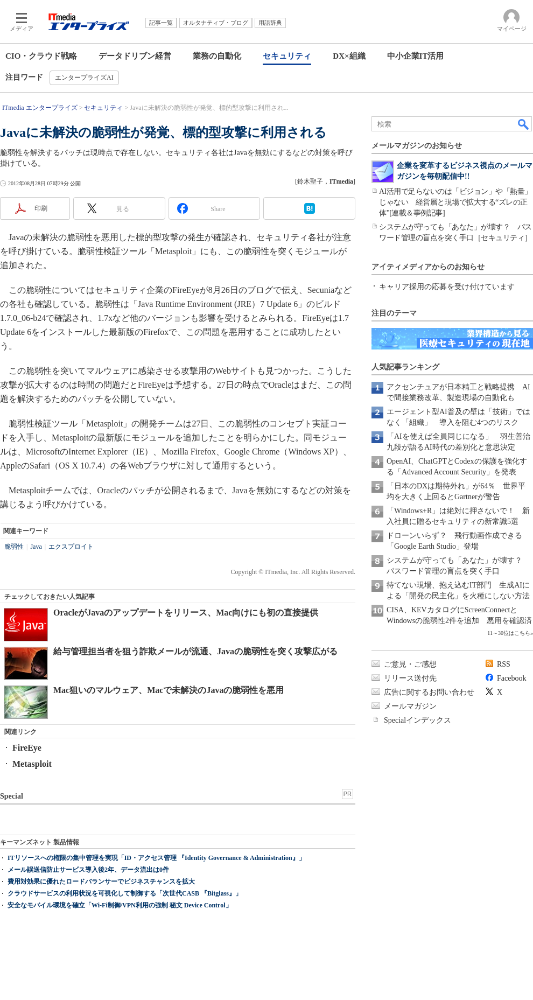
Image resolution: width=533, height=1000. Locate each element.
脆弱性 (14, 546)
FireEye (26, 747)
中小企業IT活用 (415, 56)
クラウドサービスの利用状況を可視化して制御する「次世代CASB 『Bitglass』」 (125, 893)
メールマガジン (410, 706)
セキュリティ (287, 56)
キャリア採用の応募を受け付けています (447, 287)
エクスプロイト (71, 546)
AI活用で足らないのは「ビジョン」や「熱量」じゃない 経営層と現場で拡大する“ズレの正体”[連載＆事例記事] (455, 202)
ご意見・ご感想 (410, 664)
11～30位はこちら (508, 633)
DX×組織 (349, 56)
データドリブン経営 (135, 56)
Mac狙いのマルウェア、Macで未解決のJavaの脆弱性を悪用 (168, 690)
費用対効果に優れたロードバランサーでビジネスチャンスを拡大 (101, 881)
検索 (524, 123)
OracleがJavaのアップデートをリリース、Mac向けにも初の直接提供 (185, 612)
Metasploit (32, 763)
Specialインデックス (417, 720)
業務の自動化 (217, 56)
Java (35, 546)
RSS (503, 664)
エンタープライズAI (84, 77)
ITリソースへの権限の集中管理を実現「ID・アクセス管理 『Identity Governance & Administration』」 (156, 858)
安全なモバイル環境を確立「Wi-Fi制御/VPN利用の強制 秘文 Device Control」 (120, 905)
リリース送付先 (410, 678)
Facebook (511, 678)
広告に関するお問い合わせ (429, 692)
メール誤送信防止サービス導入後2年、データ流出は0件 (88, 869)
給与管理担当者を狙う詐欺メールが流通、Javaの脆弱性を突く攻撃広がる (195, 651)
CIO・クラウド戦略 (41, 56)
